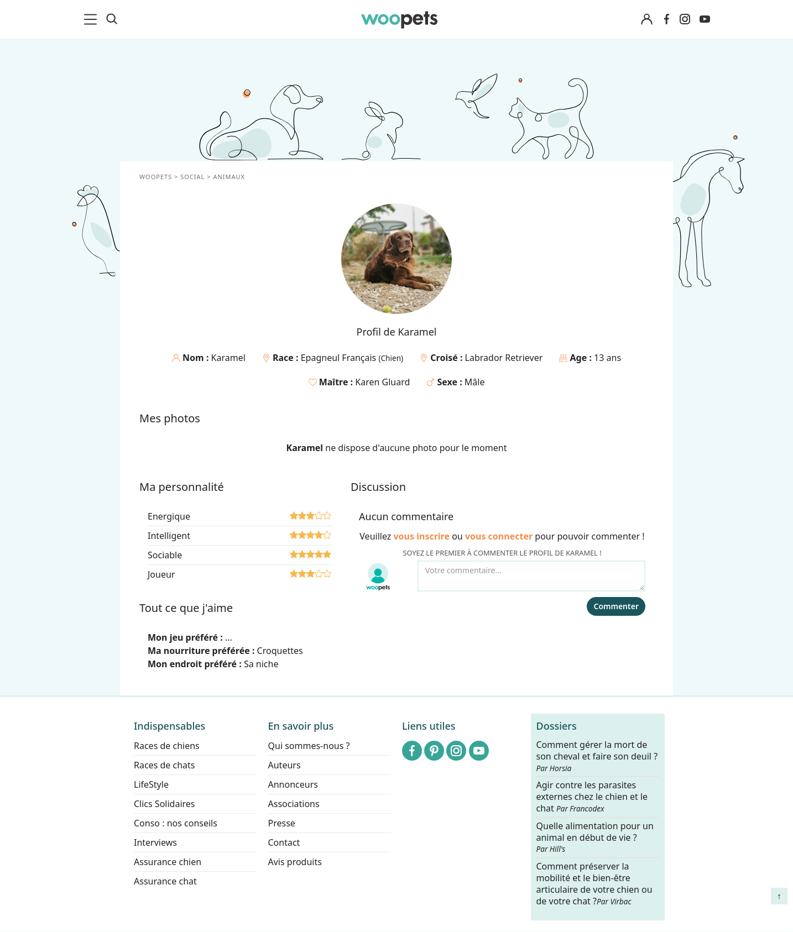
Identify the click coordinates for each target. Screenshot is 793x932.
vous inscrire (421, 536)
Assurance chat (165, 881)
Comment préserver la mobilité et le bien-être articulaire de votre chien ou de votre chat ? (594, 883)
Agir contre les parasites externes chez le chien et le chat (592, 797)
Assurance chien (167, 862)
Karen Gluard (382, 382)
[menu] (92, 19)
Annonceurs (293, 784)
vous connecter (499, 536)
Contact (284, 842)
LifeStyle (151, 784)
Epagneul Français (340, 358)
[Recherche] (111, 19)
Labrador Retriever (504, 358)
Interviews (155, 842)
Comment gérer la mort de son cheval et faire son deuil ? (597, 756)
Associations (294, 804)
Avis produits (295, 862)
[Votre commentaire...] (531, 576)
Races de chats (164, 765)
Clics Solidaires (164, 804)
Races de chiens (167, 746)
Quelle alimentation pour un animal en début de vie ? (595, 837)
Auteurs (284, 765)
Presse (281, 823)
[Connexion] (646, 19)
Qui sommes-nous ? (309, 746)
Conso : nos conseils (175, 823)
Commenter (616, 606)
